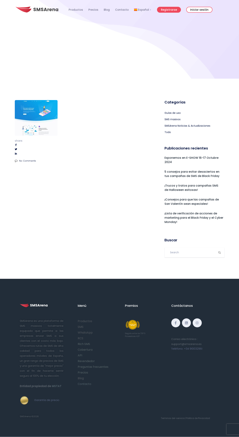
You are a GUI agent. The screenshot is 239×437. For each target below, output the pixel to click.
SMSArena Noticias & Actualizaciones (187, 126)
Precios (93, 10)
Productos (76, 10)
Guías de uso (173, 113)
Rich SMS (84, 344)
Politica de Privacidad (198, 418)
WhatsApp (85, 333)
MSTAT (56, 386)
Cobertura (85, 350)
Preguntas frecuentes (93, 367)
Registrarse (169, 10)
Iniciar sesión (199, 10)
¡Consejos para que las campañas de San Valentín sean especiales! (192, 201)
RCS (80, 338)
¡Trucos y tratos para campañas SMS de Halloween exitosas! (191, 188)
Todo (168, 132)
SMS (80, 327)
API (80, 355)
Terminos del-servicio (173, 418)
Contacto (122, 10)
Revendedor (86, 361)
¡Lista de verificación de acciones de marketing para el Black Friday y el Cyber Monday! (194, 217)
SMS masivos (173, 119)
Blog (107, 10)
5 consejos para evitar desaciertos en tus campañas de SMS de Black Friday (192, 174)
